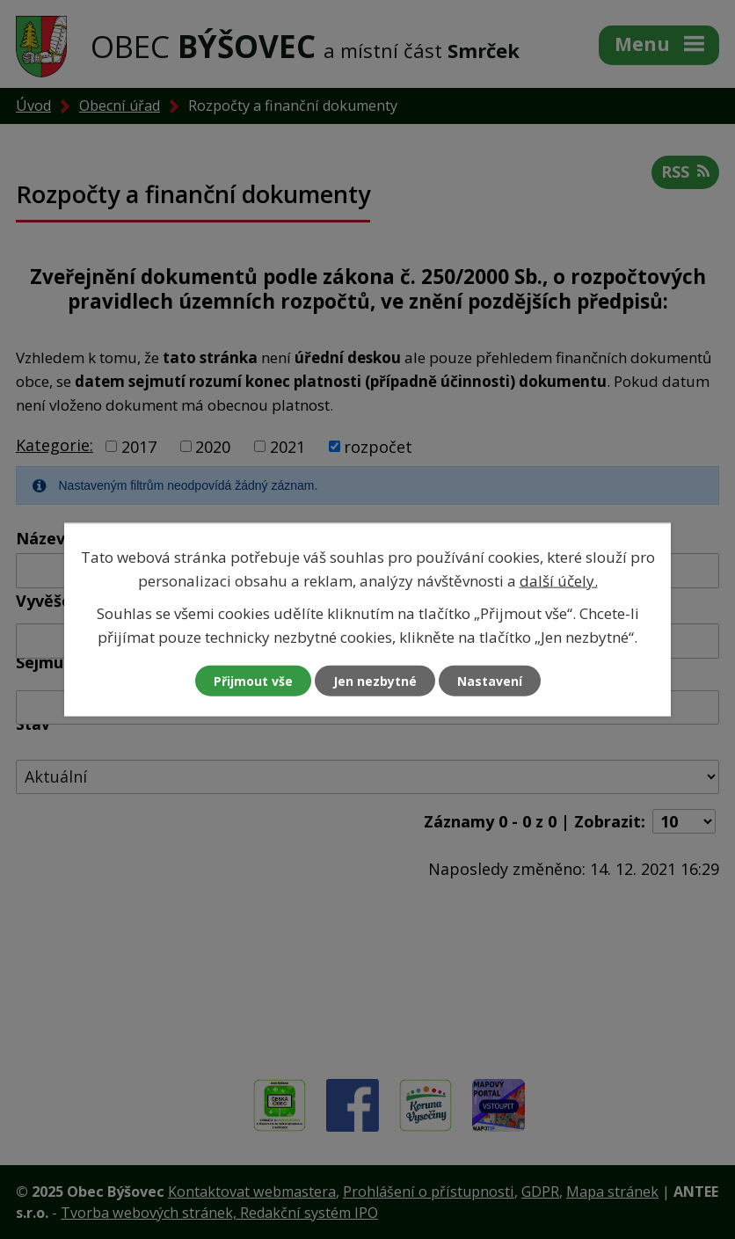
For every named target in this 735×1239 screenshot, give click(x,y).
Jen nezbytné (375, 681)
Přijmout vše (253, 681)
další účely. (559, 580)
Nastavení (489, 681)
